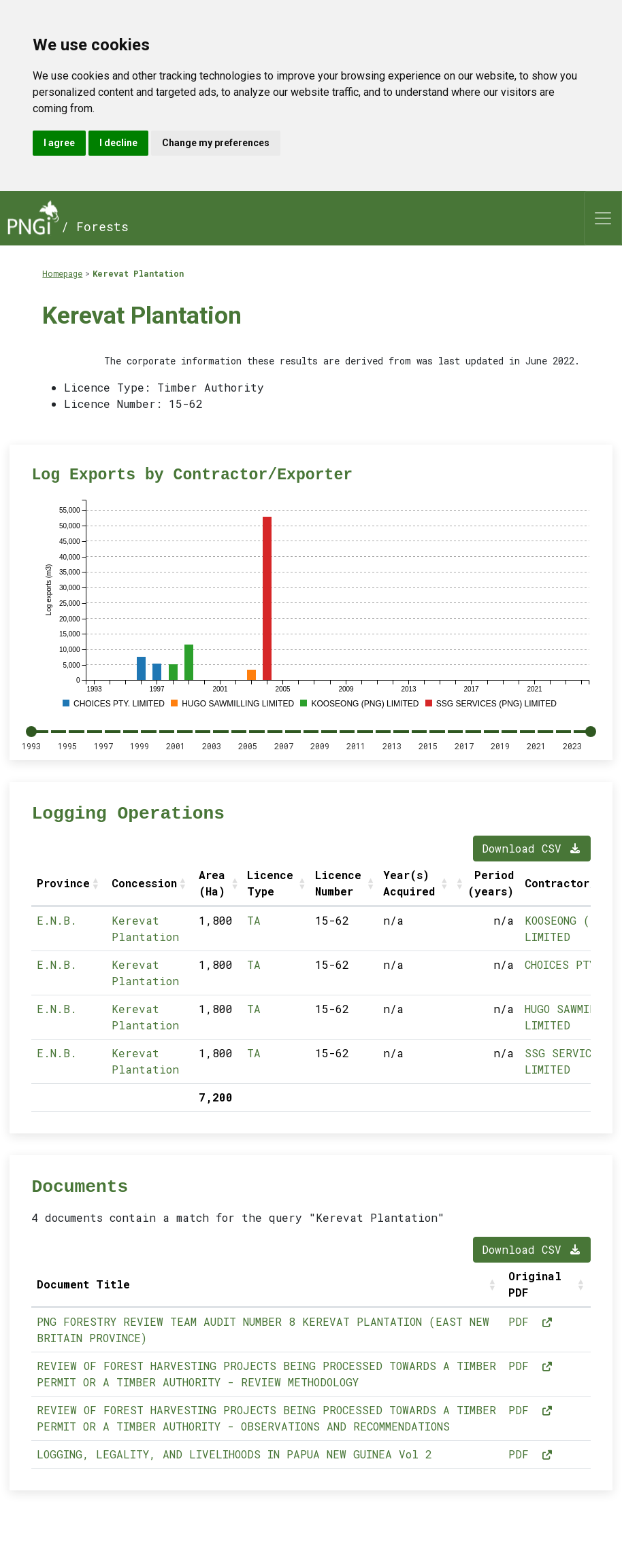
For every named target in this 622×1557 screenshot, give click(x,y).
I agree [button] (59, 142)
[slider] (31, 731)
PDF (530, 1321)
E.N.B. (57, 920)
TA (254, 920)
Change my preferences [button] (215, 142)
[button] (97, 883)
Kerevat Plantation (138, 273)
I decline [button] (118, 142)
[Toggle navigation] (603, 218)
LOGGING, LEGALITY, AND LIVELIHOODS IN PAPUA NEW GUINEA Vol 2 (234, 1454)
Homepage (62, 273)
